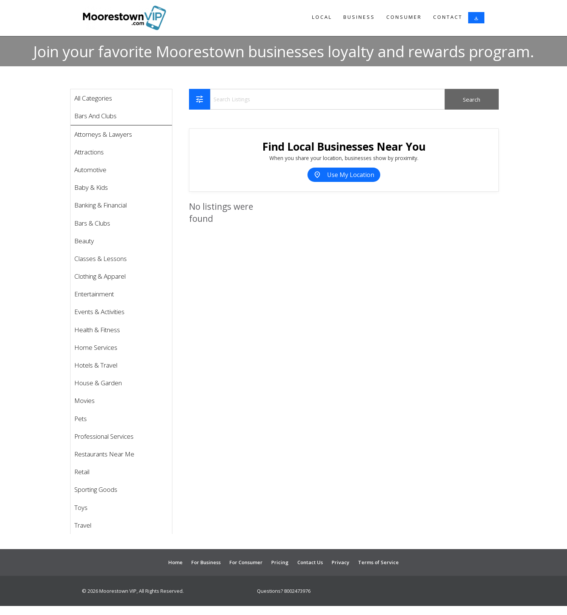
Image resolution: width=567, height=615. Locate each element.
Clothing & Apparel (100, 276)
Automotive (90, 169)
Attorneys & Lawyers (103, 134)
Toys (81, 507)
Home (175, 562)
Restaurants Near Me (104, 454)
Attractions (89, 152)
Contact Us (310, 562)
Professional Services (104, 436)
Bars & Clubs (92, 223)
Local (322, 17)
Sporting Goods (95, 489)
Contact (448, 17)
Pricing (280, 562)
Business (359, 17)
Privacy (340, 562)
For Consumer (246, 562)
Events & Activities (99, 311)
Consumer (404, 17)
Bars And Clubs (95, 115)
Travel (82, 525)
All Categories (93, 98)
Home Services (95, 347)
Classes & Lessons (100, 258)
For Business (206, 562)
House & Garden (98, 382)
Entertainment (94, 294)
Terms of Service (378, 562)
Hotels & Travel (95, 365)
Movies (84, 400)
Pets (80, 418)
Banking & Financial (100, 205)
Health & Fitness (97, 329)
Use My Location (343, 174)
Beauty (84, 241)
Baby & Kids (91, 187)
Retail (81, 471)
